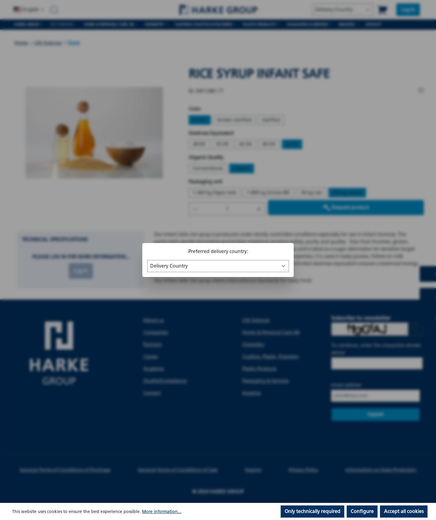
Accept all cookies (404, 511)
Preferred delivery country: (218, 251)
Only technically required (312, 511)
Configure (362, 511)
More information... (161, 511)
